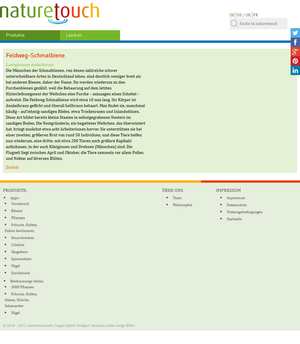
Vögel (15, 266)
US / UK (244, 15)
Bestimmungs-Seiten (26, 281)
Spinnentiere (21, 259)
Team (177, 198)
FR (255, 15)
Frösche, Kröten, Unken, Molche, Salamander (21, 300)
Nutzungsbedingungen (244, 212)
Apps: (14, 198)
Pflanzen (18, 218)
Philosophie (182, 205)
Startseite (234, 219)
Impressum (236, 198)
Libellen (17, 245)
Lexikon (74, 35)
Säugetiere (19, 252)
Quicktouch (20, 273)
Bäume (16, 211)
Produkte (15, 35)
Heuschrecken (22, 237)
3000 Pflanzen (22, 287)
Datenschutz (237, 205)
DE (232, 15)
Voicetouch (20, 203)
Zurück (12, 167)
